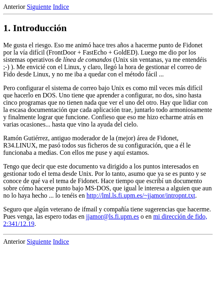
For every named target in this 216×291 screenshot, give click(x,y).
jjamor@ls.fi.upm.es (112, 216)
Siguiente (39, 6)
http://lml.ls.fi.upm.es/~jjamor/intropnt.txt (141, 195)
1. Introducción (35, 28)
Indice (61, 6)
